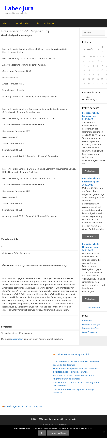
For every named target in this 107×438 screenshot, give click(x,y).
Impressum (61, 424)
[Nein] (104, 431)
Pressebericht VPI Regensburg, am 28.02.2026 (91, 181)
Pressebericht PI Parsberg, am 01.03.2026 (90, 116)
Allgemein (6, 23)
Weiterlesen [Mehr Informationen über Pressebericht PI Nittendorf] (90, 298)
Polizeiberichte (22, 23)
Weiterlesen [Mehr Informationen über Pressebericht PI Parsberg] (90, 170)
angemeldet (17, 338)
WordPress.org (89, 332)
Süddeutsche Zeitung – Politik (72, 354)
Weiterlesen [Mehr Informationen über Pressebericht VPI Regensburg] (90, 236)
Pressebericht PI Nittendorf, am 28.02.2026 (90, 247)
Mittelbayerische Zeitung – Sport (23, 406)
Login (36, 23)
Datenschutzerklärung (57, 433)
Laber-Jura (19, 8)
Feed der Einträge (91, 324)
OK (42, 433)
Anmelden (87, 320)
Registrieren (49, 23)
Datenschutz (46, 424)
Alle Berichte (93, 307)
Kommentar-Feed (90, 328)
